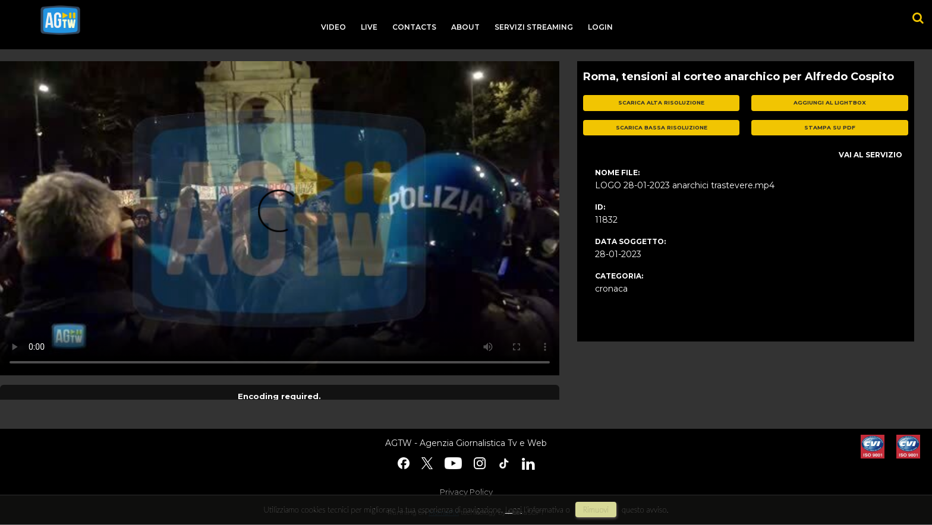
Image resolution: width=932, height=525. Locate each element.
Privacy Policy (466, 491)
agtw (60, 20)
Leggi (513, 509)
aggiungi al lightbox (830, 102)
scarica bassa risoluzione (661, 127)
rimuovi (596, 509)
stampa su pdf (829, 127)
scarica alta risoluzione (661, 102)
